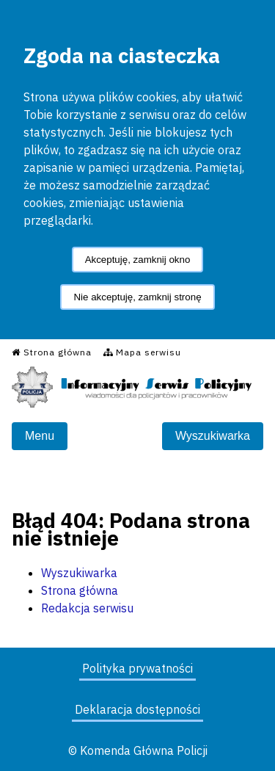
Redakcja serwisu (87, 608)
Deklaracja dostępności (137, 709)
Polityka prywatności (137, 668)
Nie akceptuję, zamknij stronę (137, 297)
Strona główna (79, 590)
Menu (39, 436)
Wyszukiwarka (212, 436)
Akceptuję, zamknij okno (138, 259)
